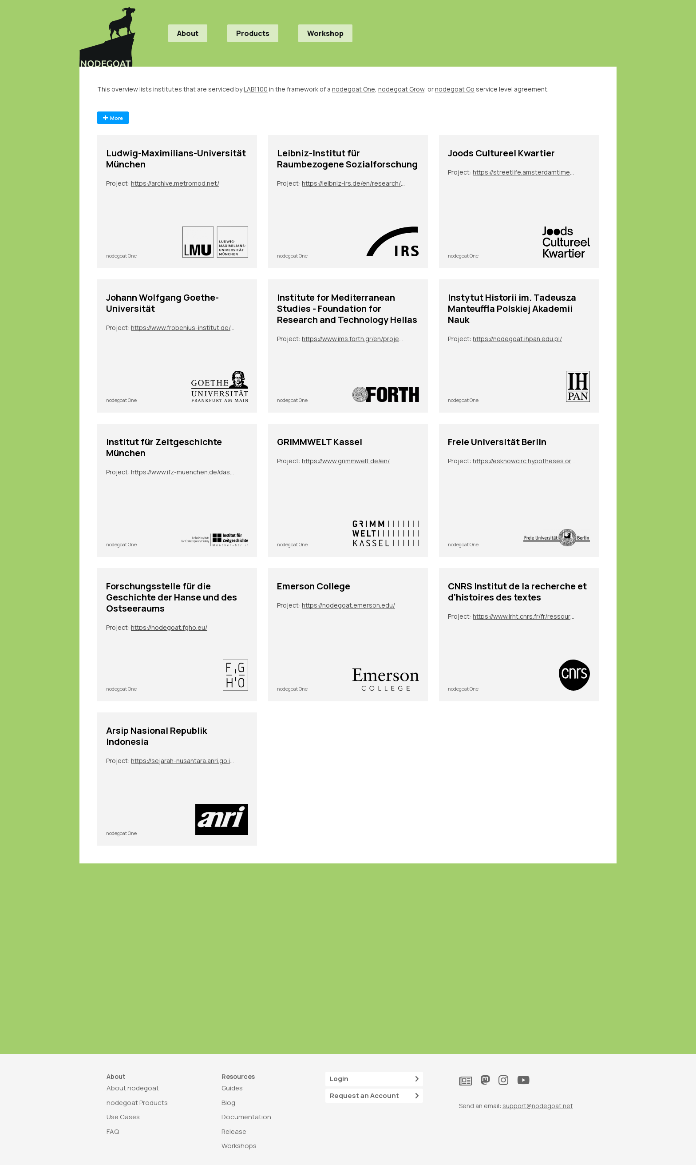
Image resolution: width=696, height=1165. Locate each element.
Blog (228, 1102)
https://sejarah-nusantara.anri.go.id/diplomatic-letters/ (183, 760)
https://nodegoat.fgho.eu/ (169, 627)
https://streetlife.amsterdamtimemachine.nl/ (525, 172)
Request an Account (374, 1096)
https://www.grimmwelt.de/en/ (346, 461)
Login (374, 1079)
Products (252, 33)
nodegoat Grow (401, 89)
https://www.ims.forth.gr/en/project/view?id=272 (354, 338)
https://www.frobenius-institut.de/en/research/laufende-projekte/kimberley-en (183, 327)
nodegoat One (353, 89)
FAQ (113, 1131)
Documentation (246, 1116)
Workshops (239, 1145)
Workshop (325, 33)
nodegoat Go (455, 89)
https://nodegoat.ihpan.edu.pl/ (517, 338)
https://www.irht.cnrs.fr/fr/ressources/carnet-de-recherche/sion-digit (525, 616)
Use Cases (123, 1116)
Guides (232, 1088)
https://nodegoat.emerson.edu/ (348, 605)
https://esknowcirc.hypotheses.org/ (525, 461)
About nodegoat (133, 1088)
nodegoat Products (137, 1102)
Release (233, 1131)
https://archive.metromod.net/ (175, 183)
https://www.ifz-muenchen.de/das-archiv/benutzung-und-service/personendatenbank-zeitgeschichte (183, 472)
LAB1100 (256, 89)
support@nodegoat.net (537, 1105)
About (187, 33)
